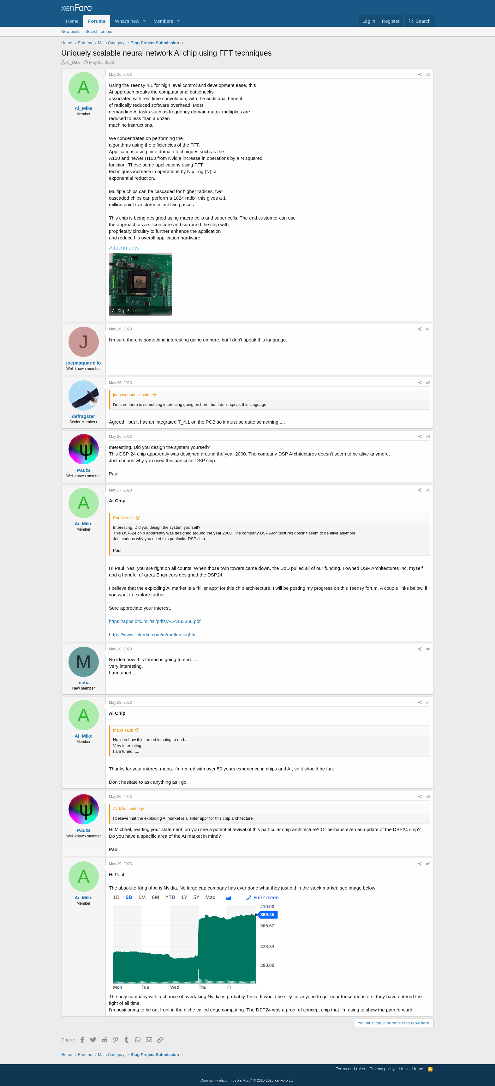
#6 (428, 649)
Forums (96, 21)
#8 (428, 796)
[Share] (420, 74)
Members (163, 21)
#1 (428, 74)
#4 (428, 436)
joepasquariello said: (132, 394)
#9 (428, 864)
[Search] (419, 21)
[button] (144, 21)
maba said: (123, 730)
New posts (71, 31)
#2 (428, 329)
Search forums (99, 31)
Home (72, 21)
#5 (428, 490)
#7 (428, 702)
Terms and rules (350, 1068)
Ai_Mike (73, 62)
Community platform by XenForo (247, 1080)
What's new (127, 21)
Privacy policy (382, 1068)
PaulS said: (123, 518)
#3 (428, 383)
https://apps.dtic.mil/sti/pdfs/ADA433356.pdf (154, 621)
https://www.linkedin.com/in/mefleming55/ (152, 634)
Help (403, 1068)
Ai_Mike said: (125, 808)
